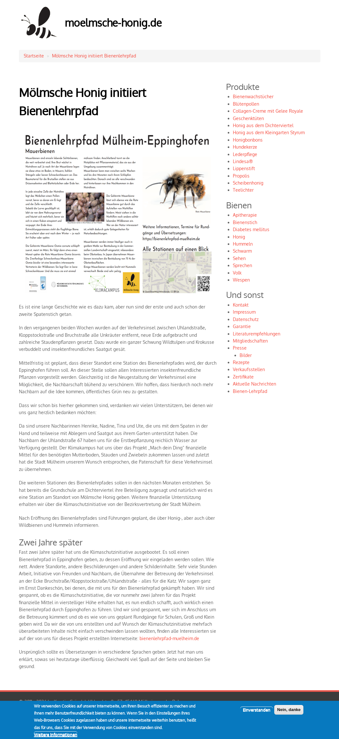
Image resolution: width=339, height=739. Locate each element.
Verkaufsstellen (249, 369)
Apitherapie (245, 215)
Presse (240, 348)
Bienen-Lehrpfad (250, 391)
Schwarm (242, 251)
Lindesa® (243, 161)
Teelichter (243, 190)
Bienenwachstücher (253, 96)
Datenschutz (245, 319)
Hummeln (243, 244)
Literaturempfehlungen (256, 333)
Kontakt (241, 305)
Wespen (241, 280)
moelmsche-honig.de (113, 22)
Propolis (241, 175)
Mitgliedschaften (250, 340)
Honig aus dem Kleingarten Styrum (269, 132)
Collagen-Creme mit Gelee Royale (268, 111)
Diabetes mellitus (251, 229)
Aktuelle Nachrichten (254, 384)
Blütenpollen (246, 104)
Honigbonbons (248, 140)
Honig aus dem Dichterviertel (263, 125)
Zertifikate (243, 376)
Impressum (244, 312)
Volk (237, 272)
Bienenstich (245, 222)
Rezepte (241, 362)
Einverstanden (256, 712)
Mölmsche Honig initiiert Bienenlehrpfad (94, 55)
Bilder (246, 355)
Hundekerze (245, 147)
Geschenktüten (248, 118)
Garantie (242, 326)
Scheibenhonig (248, 183)
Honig (239, 236)
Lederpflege (245, 154)
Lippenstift (244, 168)
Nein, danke (289, 712)
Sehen (239, 258)
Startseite (34, 55)
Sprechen (242, 265)
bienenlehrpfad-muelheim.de (169, 638)
